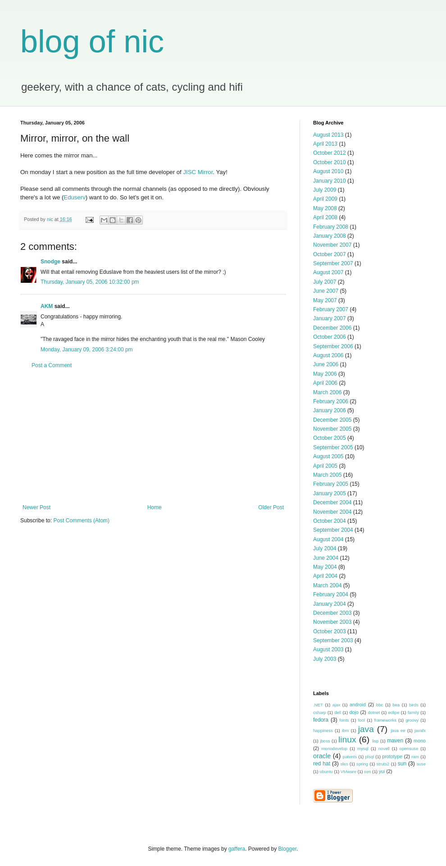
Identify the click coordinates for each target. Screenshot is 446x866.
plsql (369, 756)
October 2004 (329, 521)
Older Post (271, 507)
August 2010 (328, 171)
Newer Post (36, 507)
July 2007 (324, 282)
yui (382, 771)
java (366, 729)
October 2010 (329, 162)
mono (420, 740)
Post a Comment (52, 365)
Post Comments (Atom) (81, 520)
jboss (325, 740)
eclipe (393, 712)
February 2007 (330, 309)
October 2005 (329, 438)
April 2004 (325, 576)
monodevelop (335, 748)
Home (154, 507)
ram (415, 756)
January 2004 (329, 604)
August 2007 (328, 272)
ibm (345, 730)
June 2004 (325, 558)
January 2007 (329, 318)
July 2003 (324, 659)
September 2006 (333, 346)
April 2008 (325, 217)
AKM (47, 306)
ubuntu (325, 771)
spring (362, 763)
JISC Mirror (198, 172)
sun (402, 763)
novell (384, 748)
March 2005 (327, 475)
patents (350, 756)
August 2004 (328, 539)
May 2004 (325, 567)
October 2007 (329, 254)
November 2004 (332, 512)
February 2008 (330, 227)
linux (347, 739)
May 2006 (325, 374)
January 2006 (329, 410)
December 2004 (332, 502)
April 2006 (325, 383)
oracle (322, 756)
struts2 (383, 763)
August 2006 (328, 355)
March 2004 (327, 585)
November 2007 (332, 245)
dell (337, 712)
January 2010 (329, 181)
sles (344, 763)
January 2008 (329, 236)
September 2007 (333, 263)
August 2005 (328, 456)
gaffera (236, 849)
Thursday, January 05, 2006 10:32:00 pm (90, 282)
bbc (379, 704)
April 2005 (325, 466)
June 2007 (325, 291)
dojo (353, 712)
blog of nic (92, 41)
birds (414, 704)
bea (396, 704)
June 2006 (325, 364)
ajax (336, 704)
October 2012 (329, 153)
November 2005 (332, 429)
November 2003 (332, 622)
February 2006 (330, 401)
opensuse (409, 748)
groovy (412, 720)
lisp (375, 740)
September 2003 (333, 640)
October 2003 (329, 631)
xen (367, 771)
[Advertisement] (153, 436)
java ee (398, 730)
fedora (320, 720)
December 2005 (332, 420)
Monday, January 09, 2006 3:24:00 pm (87, 349)
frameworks (385, 720)
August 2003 (328, 649)
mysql (363, 748)
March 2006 (327, 392)
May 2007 (325, 300)
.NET (318, 704)
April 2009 (325, 199)
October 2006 (329, 337)
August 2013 (328, 135)
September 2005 (333, 447)
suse (421, 763)
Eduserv (74, 197)
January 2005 (329, 493)
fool (361, 720)
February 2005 (330, 484)
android (358, 704)
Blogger (287, 849)
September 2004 (333, 530)
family (413, 712)
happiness (323, 730)
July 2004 (324, 548)
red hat (321, 763)
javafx (420, 730)
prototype (392, 756)
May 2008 (325, 208)
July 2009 (324, 190)
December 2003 (332, 613)
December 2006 (332, 328)
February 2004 (330, 594)
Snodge (50, 261)
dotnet (374, 712)
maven (395, 740)
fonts (344, 720)
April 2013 (325, 144)
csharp (319, 712)
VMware (348, 771)
